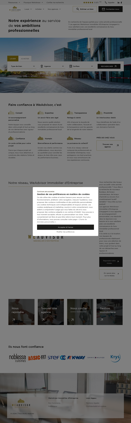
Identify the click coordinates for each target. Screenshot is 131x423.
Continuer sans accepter (45, 191)
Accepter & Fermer (65, 227)
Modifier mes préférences (66, 232)
